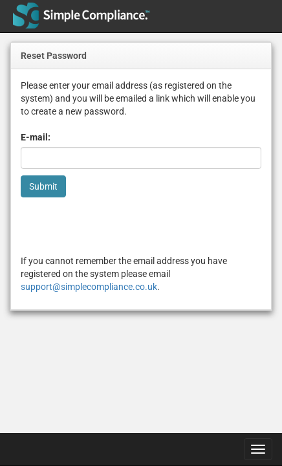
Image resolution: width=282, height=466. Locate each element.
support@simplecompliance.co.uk (89, 287)
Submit (43, 186)
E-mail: (35, 137)
